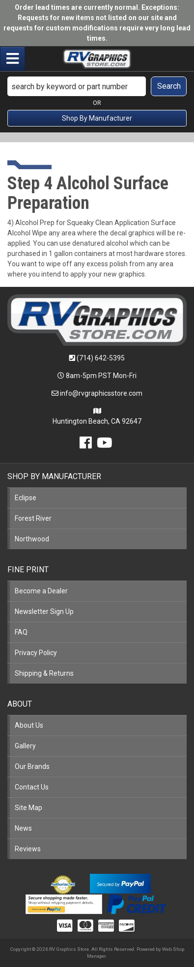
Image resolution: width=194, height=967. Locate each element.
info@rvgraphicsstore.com (101, 393)
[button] (97, 86)
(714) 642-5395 (101, 358)
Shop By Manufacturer (97, 118)
